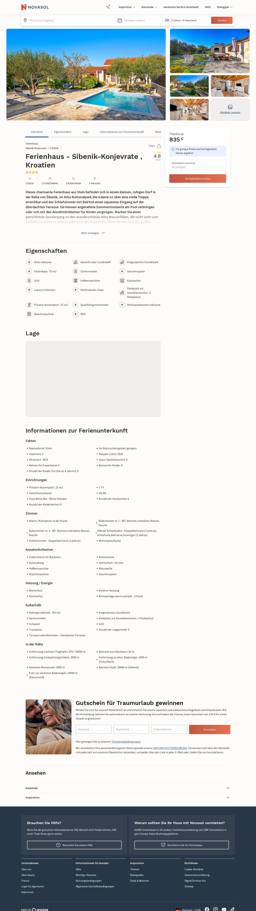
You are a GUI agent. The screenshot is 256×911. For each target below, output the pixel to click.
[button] (139, 20)
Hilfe (208, 7)
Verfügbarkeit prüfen (197, 178)
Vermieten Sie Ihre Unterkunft (181, 7)
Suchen (222, 20)
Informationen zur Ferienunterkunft (122, 132)
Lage (86, 132)
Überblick (37, 132)
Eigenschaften (62, 132)
